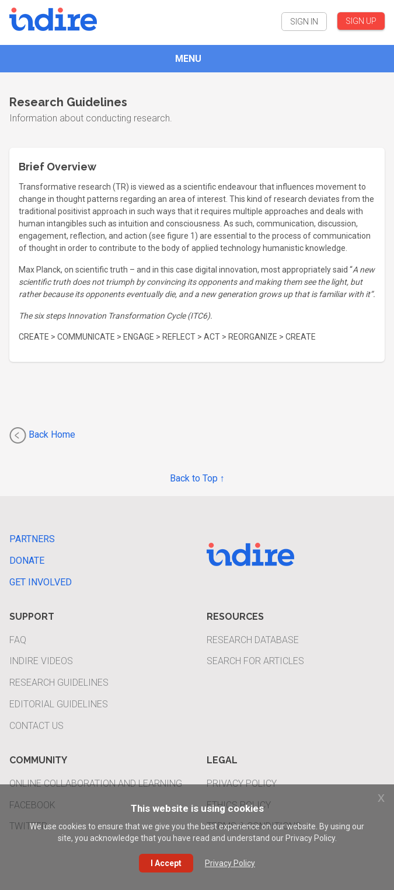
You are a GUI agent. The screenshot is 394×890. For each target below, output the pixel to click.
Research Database (253, 639)
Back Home (42, 435)
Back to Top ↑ (197, 478)
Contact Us (36, 725)
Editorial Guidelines (58, 704)
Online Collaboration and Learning (95, 783)
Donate (26, 560)
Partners (32, 539)
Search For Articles (255, 660)
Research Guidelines (59, 682)
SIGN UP (361, 21)
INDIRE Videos (41, 660)
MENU (188, 58)
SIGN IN (304, 21)
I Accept (166, 863)
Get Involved (40, 582)
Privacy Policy (242, 783)
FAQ (17, 639)
